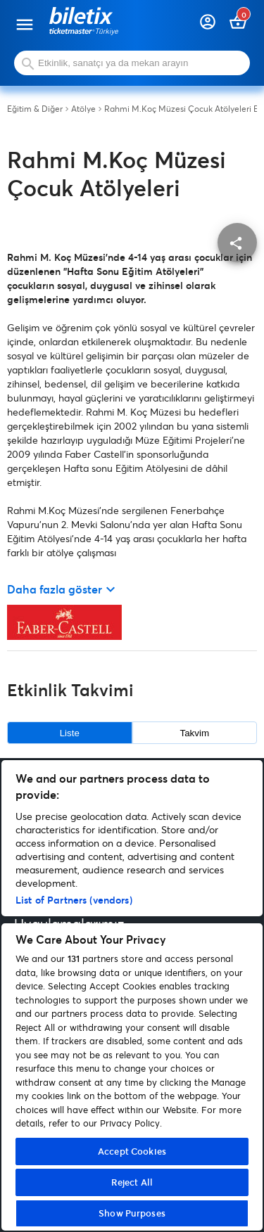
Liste (70, 733)
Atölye (83, 109)
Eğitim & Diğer (35, 109)
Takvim (194, 733)
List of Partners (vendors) (73, 899)
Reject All (132, 1182)
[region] (132, 995)
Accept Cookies (132, 1151)
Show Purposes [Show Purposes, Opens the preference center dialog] (132, 1213)
